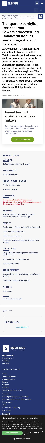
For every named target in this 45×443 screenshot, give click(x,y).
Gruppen (5, 384)
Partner (5, 382)
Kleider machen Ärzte (11, 185)
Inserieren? (6, 394)
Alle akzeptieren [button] (12, 433)
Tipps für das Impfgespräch (14, 231)
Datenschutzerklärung (11, 407)
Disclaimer (6, 410)
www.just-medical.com (11, 369)
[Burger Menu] (42, 3)
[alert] (22, 429)
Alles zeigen (22, 327)
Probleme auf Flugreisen (12, 236)
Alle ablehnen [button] (33, 433)
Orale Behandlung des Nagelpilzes (16, 280)
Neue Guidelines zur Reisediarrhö (16, 259)
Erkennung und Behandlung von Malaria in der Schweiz (21, 241)
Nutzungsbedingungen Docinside (15, 396)
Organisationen (8, 379)
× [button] (42, 417)
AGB (4, 405)
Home (4, 15)
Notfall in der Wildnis (11, 263)
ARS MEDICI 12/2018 (11, 155)
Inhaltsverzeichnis (10, 174)
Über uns (5, 387)
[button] (22, 439)
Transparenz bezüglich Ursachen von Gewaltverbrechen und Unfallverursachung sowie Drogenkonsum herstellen (22, 202)
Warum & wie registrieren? (12, 390)
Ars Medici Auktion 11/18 (12, 299)
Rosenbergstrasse (10, 189)
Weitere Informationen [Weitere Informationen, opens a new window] (34, 429)
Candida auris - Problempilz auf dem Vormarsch (21, 227)
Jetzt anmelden (22, 139)
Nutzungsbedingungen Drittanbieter (17, 399)
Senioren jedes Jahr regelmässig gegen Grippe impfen (21, 275)
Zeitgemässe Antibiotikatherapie (16, 164)
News (4, 373)
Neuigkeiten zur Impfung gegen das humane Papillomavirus (20, 254)
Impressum (7, 291)
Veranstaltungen (9, 376)
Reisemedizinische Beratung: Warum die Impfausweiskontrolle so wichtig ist (18, 215)
